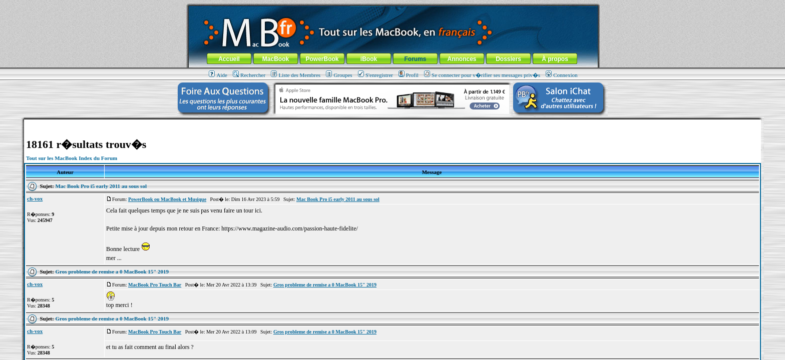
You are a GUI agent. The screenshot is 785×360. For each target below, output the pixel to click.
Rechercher (249, 75)
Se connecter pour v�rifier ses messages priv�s (482, 75)
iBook (368, 59)
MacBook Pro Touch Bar (154, 285)
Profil (409, 75)
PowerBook (321, 59)
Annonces (461, 59)
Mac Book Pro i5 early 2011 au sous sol (101, 186)
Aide (218, 75)
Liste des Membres (295, 75)
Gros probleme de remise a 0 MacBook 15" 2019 (112, 271)
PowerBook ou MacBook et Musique (167, 199)
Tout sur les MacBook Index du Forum (71, 158)
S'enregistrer (375, 75)
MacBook (275, 59)
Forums (415, 59)
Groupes (339, 75)
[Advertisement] (392, 123)
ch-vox (35, 199)
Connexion (561, 75)
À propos (555, 59)
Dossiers (508, 59)
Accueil (229, 59)
